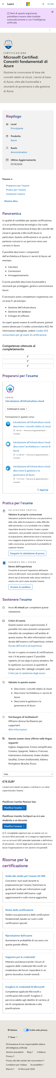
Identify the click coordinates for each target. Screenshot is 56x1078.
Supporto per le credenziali (20, 957)
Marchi (9, 1069)
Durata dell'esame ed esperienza (25, 645)
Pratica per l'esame (16, 189)
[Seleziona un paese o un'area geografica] (28, 774)
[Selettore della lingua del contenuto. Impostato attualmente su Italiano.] (12, 1030)
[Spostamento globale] (3, 4)
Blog (29, 1052)
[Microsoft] (28, 4)
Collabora (41, 1052)
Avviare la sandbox (20, 586)
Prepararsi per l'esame (17, 185)
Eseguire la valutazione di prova (27, 553)
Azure (14, 140)
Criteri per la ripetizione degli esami (26, 673)
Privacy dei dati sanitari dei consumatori (24, 1060)
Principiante (17, 128)
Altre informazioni (17, 729)
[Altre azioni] (49, 30)
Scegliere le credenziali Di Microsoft (25, 986)
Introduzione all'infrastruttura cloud (24, 401)
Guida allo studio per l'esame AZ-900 (25, 875)
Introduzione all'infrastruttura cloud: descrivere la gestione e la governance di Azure (31, 470)
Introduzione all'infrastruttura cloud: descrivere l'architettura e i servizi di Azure (31, 446)
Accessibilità (36, 1064)
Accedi (50, 3)
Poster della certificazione (19, 909)
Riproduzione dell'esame (18, 935)
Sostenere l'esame (15, 193)
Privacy (9, 1056)
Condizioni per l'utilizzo (16, 1064)
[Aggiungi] (42, 489)
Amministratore (19, 152)
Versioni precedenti (14, 1052)
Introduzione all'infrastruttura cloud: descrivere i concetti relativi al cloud (31, 424)
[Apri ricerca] (43, 4)
